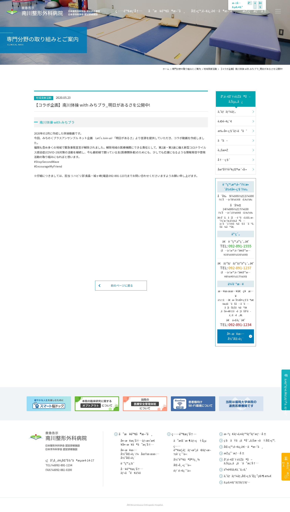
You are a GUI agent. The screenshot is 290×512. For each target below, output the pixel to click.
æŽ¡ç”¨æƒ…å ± (254, 11)
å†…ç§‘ (224, 160)
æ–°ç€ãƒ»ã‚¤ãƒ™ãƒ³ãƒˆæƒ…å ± (245, 434)
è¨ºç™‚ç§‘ (127, 463)
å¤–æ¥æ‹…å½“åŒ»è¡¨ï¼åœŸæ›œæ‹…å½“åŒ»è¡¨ (140, 454)
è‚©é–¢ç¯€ (225, 121)
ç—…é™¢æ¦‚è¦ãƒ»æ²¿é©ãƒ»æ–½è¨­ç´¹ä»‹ (192, 450)
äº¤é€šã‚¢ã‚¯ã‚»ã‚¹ (235, 469)
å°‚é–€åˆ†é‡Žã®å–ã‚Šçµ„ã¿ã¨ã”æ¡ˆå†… (241, 461)
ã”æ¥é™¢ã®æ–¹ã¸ (166, 11)
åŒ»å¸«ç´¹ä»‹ (182, 465)
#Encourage (42, 166)
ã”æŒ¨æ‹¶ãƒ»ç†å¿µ (189, 440)
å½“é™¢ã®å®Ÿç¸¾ (186, 459)
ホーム (166, 68)
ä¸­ (255, 5)
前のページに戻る (122, 285)
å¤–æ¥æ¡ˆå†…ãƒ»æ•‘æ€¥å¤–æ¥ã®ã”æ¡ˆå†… (138, 442)
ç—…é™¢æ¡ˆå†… (128, 11)
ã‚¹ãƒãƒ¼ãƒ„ (227, 111)
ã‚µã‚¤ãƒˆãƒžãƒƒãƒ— (237, 482)
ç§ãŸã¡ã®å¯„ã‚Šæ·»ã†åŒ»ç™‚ (249, 440)
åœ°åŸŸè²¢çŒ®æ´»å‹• (232, 169)
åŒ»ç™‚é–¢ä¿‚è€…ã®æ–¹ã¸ (214, 11)
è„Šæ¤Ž (223, 150)
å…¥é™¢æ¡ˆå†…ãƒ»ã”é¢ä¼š (132, 471)
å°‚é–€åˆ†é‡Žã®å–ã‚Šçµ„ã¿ (236, 99)
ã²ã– (223, 140)
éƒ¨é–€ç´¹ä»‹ (182, 470)
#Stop (38, 162)
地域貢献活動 (210, 68)
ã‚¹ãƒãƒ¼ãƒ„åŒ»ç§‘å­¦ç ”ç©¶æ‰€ (247, 476)
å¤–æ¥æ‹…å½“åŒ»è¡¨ (235, 336)
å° (250, 3)
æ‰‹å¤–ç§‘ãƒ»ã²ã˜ (232, 131)
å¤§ (260, 5)
